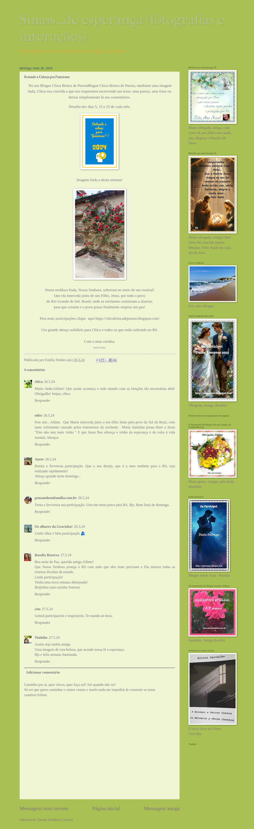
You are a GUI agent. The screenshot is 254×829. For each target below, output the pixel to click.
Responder (42, 400)
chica (39, 382)
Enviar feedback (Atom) (55, 820)
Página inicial (106, 808)
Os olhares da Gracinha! (54, 526)
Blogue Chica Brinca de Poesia (111, 86)
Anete (39, 459)
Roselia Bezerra (47, 555)
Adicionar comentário (43, 672)
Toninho (41, 637)
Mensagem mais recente (44, 808)
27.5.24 (66, 555)
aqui (90, 318)
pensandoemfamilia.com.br (56, 498)
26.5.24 (49, 382)
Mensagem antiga (162, 808)
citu (38, 609)
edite (38, 415)
